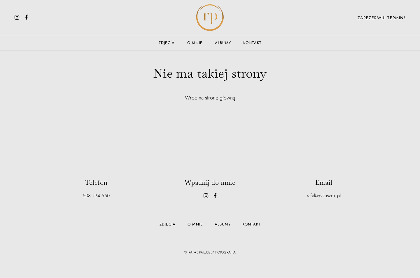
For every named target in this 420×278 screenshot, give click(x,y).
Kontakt (252, 43)
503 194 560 (96, 195)
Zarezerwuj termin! (381, 18)
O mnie (195, 43)
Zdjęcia (167, 43)
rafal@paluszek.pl (324, 195)
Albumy (223, 43)
